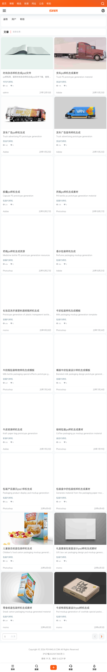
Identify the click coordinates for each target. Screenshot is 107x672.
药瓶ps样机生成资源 (14, 251)
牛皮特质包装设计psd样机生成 (72, 607)
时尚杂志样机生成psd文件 (17, 73)
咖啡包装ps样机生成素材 (69, 429)
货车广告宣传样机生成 (68, 132)
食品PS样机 (61, 438)
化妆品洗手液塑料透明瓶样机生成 (21, 310)
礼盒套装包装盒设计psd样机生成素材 (76, 548)
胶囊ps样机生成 (11, 191)
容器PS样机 (61, 200)
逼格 (5, 19)
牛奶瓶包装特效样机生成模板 (18, 370)
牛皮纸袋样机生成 (12, 429)
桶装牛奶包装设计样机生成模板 (73, 370)
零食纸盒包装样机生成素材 (17, 607)
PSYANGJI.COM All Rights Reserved (62, 649)
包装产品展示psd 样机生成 (17, 489)
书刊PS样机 (8, 81)
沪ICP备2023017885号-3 (53, 654)
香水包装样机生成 (66, 251)
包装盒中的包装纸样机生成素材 (73, 489)
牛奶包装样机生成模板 (68, 310)
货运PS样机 (61, 81)
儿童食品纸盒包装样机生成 (17, 548)
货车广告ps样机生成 (14, 132)
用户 (14, 19)
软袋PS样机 (8, 438)
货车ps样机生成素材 (67, 73)
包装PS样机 (8, 200)
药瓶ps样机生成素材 (67, 191)
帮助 (22, 19)
